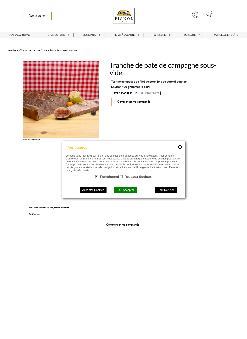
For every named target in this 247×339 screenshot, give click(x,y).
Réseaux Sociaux (138, 177)
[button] (195, 14)
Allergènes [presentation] (149, 93)
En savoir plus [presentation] (126, 93)
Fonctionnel (109, 177)
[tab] (126, 93)
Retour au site (37, 16)
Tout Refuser (166, 189)
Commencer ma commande (133, 102)
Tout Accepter (125, 189)
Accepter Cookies (93, 189)
